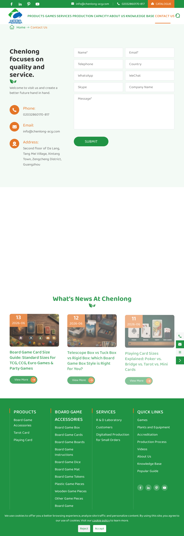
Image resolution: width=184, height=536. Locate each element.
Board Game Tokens (69, 476)
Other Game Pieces (69, 498)
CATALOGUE (161, 4)
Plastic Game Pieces (69, 484)
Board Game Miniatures (64, 508)
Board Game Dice (68, 462)
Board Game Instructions (64, 452)
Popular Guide (147, 471)
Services (64, 16)
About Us (117, 16)
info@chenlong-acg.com (92, 4)
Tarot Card (21, 432)
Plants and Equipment (153, 427)
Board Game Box (67, 427)
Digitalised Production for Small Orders (112, 437)
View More (25, 382)
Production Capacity (90, 16)
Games (50, 16)
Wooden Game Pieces (71, 491)
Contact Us (165, 16)
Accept (99, 528)
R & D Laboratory (109, 420)
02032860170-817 (133, 4)
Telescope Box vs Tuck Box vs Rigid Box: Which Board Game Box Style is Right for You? (91, 363)
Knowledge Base (140, 16)
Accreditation (147, 434)
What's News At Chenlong (92, 300)
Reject (84, 528)
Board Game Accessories (23, 422)
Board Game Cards (69, 435)
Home (21, 27)
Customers (104, 427)
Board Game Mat (67, 469)
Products (35, 16)
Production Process (152, 442)
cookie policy (101, 520)
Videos (142, 449)
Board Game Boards (70, 442)
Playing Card (23, 440)
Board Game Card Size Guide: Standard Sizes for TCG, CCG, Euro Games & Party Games (33, 362)
